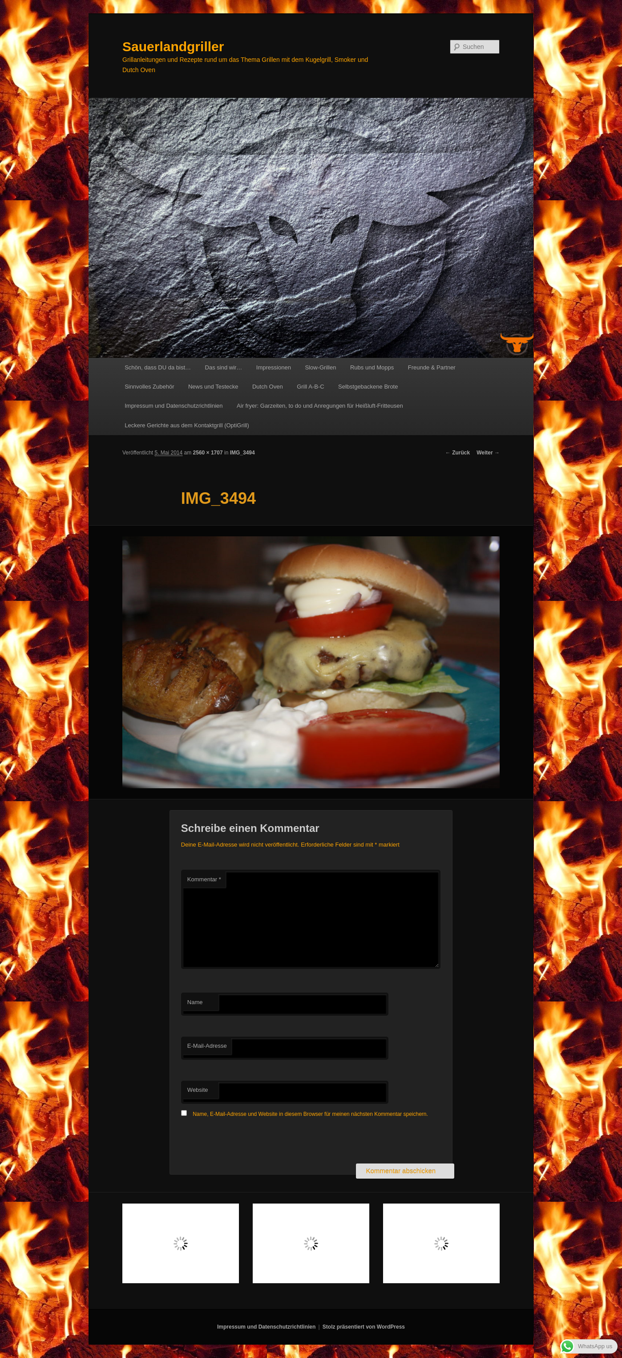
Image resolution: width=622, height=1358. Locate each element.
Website (197, 1089)
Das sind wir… (223, 367)
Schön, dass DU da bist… (158, 367)
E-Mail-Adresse (207, 1045)
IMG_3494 (242, 453)
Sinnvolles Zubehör (149, 386)
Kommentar (204, 879)
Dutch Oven (267, 386)
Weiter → (488, 453)
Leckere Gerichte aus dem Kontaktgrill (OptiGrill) (187, 425)
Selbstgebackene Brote (368, 386)
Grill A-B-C (310, 386)
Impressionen (273, 367)
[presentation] (248, 1141)
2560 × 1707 (208, 453)
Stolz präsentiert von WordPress (364, 1327)
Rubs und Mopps (372, 367)
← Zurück (457, 453)
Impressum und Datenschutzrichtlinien (173, 405)
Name (195, 1002)
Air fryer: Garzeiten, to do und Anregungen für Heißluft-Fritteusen (320, 405)
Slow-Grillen (320, 367)
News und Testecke (213, 386)
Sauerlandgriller (173, 46)
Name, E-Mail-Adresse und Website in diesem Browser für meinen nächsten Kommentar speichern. (310, 1114)
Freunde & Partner (432, 367)
